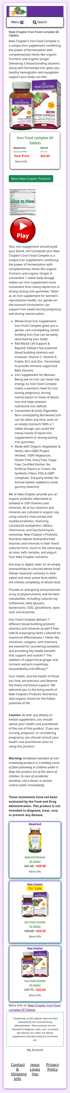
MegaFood (35, 824)
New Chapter (35, 884)
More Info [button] (21, 161)
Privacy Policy (52, 1067)
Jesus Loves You (35, 1069)
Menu (17, 22)
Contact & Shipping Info (19, 1071)
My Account (35, 1050)
